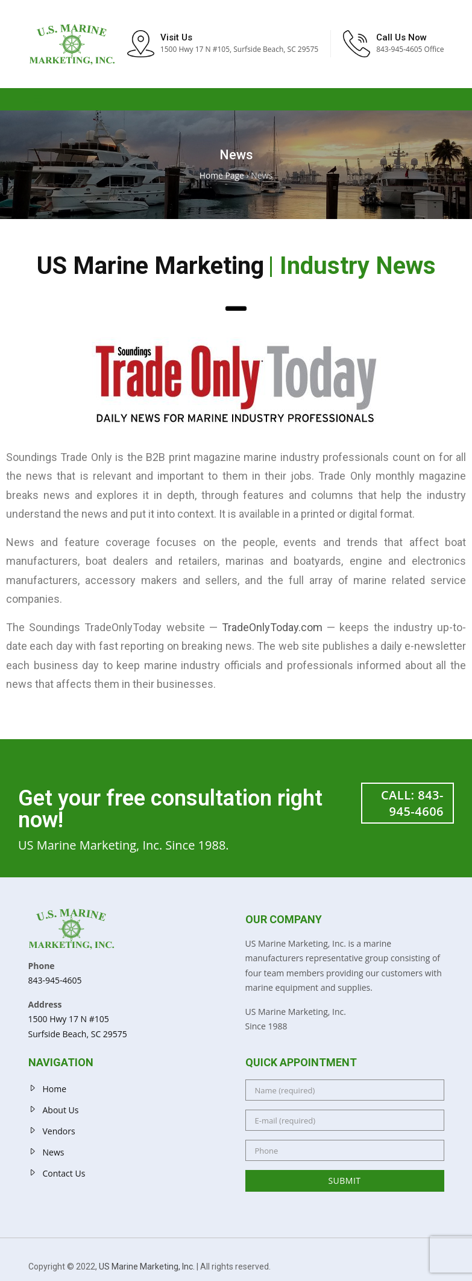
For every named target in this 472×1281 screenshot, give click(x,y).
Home (55, 1092)
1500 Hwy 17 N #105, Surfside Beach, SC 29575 (239, 51)
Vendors (59, 1134)
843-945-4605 (55, 983)
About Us (61, 1113)
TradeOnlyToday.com (272, 629)
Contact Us (64, 1176)
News (54, 1155)
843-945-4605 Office (410, 51)
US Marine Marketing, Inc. (147, 1269)
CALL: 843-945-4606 (412, 805)
